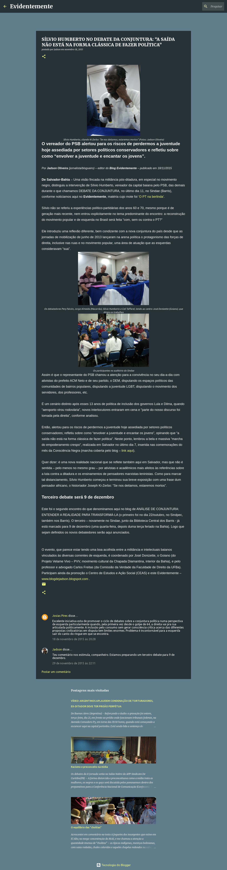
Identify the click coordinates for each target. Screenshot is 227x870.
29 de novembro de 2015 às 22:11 (74, 663)
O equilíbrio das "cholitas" (86, 827)
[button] (44, 56)
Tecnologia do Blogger (113, 865)
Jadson (57, 649)
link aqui (127, 450)
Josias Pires (60, 615)
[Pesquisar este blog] (205, 6)
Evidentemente (31, 6)
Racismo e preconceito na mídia (89, 766)
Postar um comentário (56, 671)
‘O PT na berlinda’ (151, 196)
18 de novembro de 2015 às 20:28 (74, 639)
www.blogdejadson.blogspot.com (65, 579)
